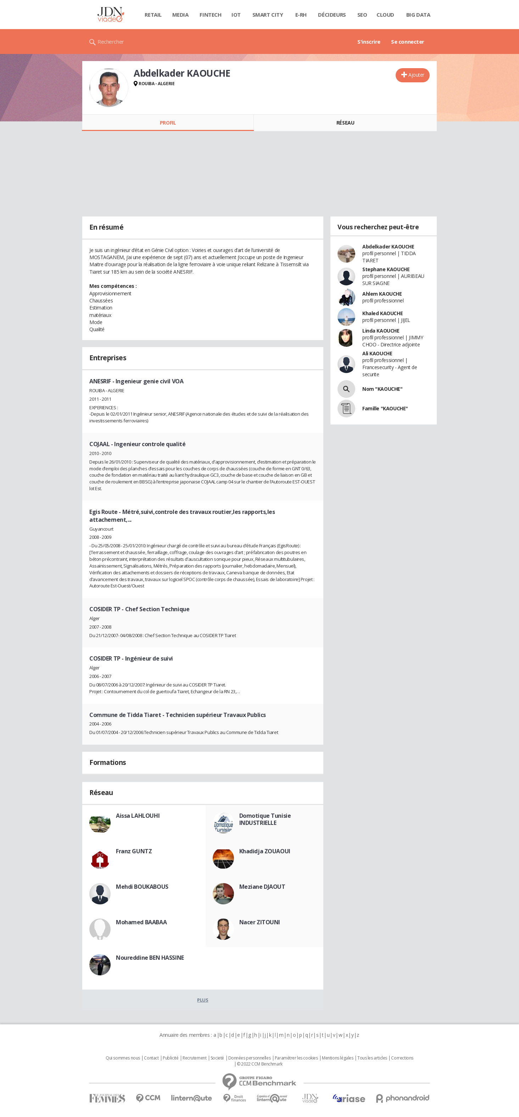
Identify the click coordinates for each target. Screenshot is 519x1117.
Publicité (170, 1058)
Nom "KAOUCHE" (382, 388)
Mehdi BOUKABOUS (142, 887)
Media (180, 14)
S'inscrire (368, 41)
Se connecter (407, 41)
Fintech (210, 14)
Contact (151, 1058)
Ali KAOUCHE (377, 353)
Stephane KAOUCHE (385, 269)
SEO (362, 14)
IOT (236, 14)
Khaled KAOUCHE (382, 313)
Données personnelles (249, 1058)
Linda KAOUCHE (381, 330)
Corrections (402, 1058)
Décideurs (332, 14)
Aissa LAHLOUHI (138, 816)
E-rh (301, 14)
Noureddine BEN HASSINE (150, 958)
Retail (153, 14)
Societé (217, 1058)
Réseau (345, 122)
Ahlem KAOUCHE (382, 293)
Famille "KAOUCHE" (385, 408)
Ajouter (416, 74)
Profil (168, 122)
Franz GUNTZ (134, 851)
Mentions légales (337, 1058)
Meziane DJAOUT (262, 887)
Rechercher (110, 41)
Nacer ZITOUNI (259, 922)
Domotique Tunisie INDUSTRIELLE (265, 819)
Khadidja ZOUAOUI (264, 851)
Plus (202, 1000)
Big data (418, 14)
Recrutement (194, 1058)
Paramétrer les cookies (296, 1058)
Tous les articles (372, 1058)
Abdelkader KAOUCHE (388, 246)
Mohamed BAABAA (141, 922)
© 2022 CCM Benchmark (260, 1064)
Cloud (385, 14)
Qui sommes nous (123, 1058)
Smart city (267, 14)
